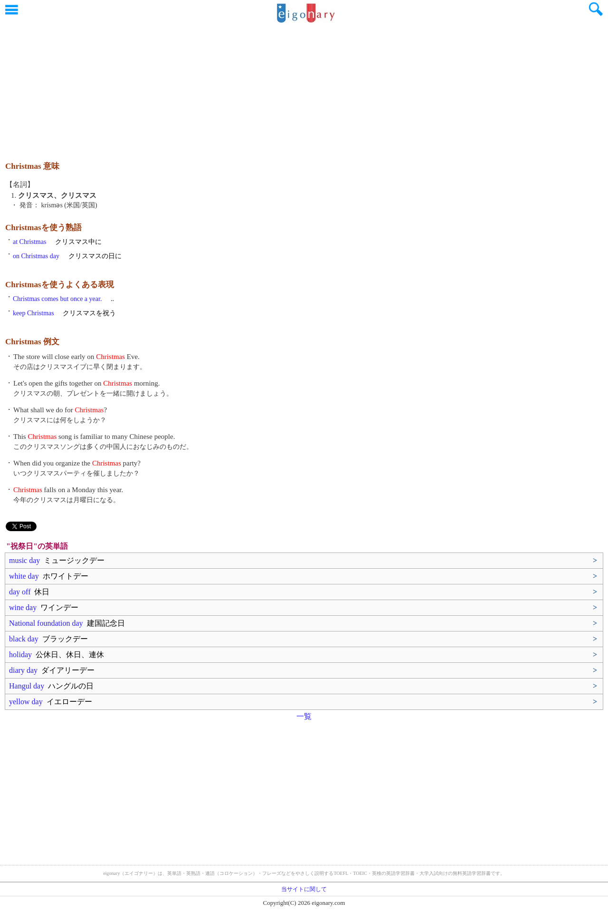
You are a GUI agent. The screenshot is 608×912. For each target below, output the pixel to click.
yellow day (50, 702)
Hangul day (51, 686)
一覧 (304, 716)
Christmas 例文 (32, 341)
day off (29, 592)
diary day (52, 670)
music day (56, 560)
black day (48, 639)
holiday (56, 654)
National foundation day (67, 623)
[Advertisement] (304, 88)
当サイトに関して (304, 889)
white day (48, 576)
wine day (43, 607)
